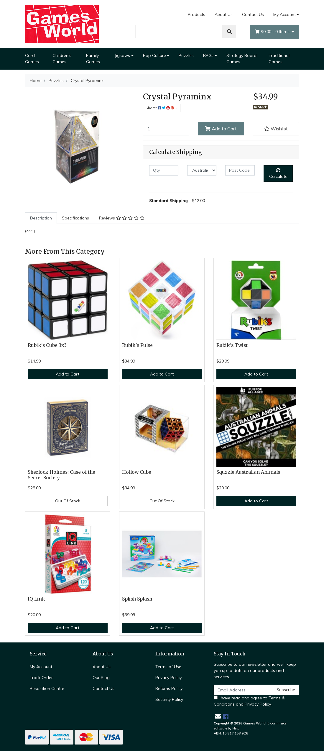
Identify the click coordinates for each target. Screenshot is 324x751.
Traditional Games (279, 58)
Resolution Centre (47, 688)
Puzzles (186, 55)
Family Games (93, 58)
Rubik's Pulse (137, 345)
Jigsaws (122, 55)
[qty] (163, 170)
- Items (273, 32)
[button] (276, 128)
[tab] (41, 218)
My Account (41, 666)
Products (196, 14)
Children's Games (61, 58)
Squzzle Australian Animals (248, 472)
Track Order (41, 677)
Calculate (278, 173)
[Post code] (239, 170)
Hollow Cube (136, 472)
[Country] (201, 170)
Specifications (75, 218)
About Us (224, 14)
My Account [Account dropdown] (284, 14)
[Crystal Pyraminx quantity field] (166, 128)
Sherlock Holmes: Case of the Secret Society (61, 475)
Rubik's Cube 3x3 (47, 345)
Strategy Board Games (241, 58)
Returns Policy (168, 688)
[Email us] (218, 716)
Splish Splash (137, 599)
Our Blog (101, 677)
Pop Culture (154, 55)
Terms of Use (168, 666)
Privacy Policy (168, 677)
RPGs (208, 55)
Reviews (121, 218)
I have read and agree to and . (249, 701)
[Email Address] (243, 690)
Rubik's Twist (232, 345)
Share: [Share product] (160, 108)
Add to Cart (221, 129)
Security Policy (169, 699)
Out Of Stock (67, 501)
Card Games (32, 58)
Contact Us (253, 14)
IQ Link (36, 599)
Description (41, 218)
